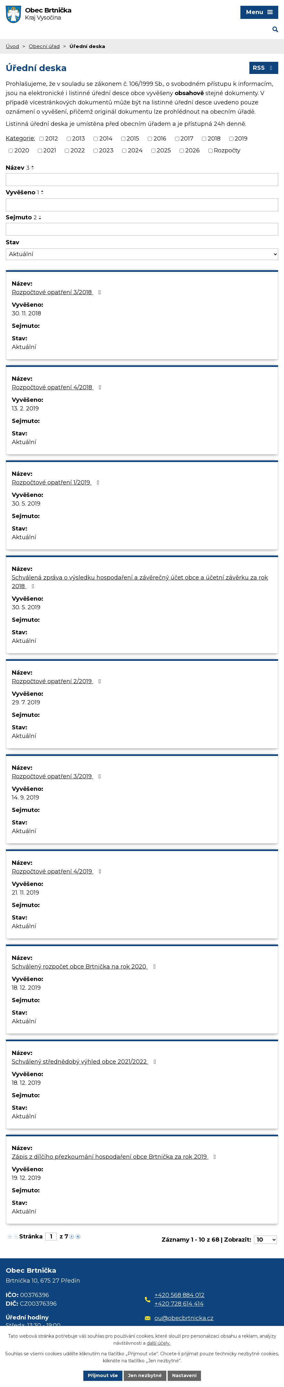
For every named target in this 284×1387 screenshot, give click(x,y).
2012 (51, 138)
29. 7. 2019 (26, 702)
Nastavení (184, 1375)
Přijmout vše (103, 1375)
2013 (78, 138)
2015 (133, 138)
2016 (160, 138)
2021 (49, 150)
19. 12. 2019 (26, 1177)
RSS (264, 67)
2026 (192, 150)
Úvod (12, 46)
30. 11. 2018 (26, 313)
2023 (106, 150)
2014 (106, 138)
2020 (21, 150)
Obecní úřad (44, 46)
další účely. (159, 1343)
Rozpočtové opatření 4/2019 (58, 871)
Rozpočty (227, 150)
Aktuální (24, 347)
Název (17, 167)
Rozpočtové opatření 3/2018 (58, 292)
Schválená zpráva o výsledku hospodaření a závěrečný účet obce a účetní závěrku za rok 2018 (140, 582)
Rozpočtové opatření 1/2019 (57, 482)
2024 (135, 150)
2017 (186, 138)
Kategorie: (20, 138)
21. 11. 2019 (25, 892)
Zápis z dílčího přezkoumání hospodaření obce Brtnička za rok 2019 (115, 1156)
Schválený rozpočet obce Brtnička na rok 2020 (85, 966)
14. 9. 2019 (25, 797)
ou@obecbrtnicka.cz (179, 1318)
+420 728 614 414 (179, 1303)
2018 (214, 138)
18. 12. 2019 (26, 987)
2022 (78, 150)
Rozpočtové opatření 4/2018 (58, 387)
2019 (241, 138)
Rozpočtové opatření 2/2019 (58, 681)
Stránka (31, 1236)
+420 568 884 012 (180, 1295)
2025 (164, 150)
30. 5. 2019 (26, 503)
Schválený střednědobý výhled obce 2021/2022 (85, 1061)
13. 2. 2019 (25, 408)
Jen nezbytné (145, 1375)
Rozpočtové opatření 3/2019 (58, 776)
